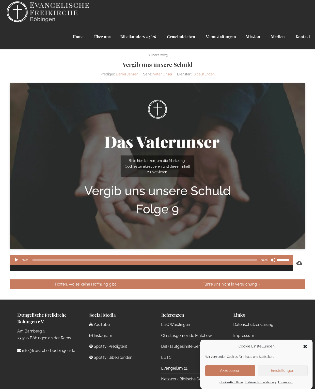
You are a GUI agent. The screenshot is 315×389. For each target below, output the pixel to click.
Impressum (285, 382)
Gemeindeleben (180, 36)
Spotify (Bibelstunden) (111, 357)
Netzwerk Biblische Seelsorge (188, 379)
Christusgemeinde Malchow (186, 335)
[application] (151, 263)
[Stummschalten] (272, 260)
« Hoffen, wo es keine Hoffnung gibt (84, 284)
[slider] (144, 260)
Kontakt (302, 36)
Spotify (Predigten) (108, 346)
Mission (253, 36)
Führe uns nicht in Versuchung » (231, 284)
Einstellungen (282, 370)
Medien (277, 36)
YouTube (99, 324)
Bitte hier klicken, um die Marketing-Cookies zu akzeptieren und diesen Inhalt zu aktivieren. (157, 166)
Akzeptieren (230, 370)
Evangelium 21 (174, 368)
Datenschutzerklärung (260, 382)
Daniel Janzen (127, 74)
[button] (305, 346)
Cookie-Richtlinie (231, 382)
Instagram (100, 335)
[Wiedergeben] (16, 260)
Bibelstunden (204, 74)
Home (78, 36)
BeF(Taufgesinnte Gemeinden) (188, 346)
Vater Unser (162, 74)
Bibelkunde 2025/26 (138, 36)
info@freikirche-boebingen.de (46, 350)
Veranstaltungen (220, 36)
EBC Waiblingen (175, 324)
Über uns (101, 36)
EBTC (166, 357)
